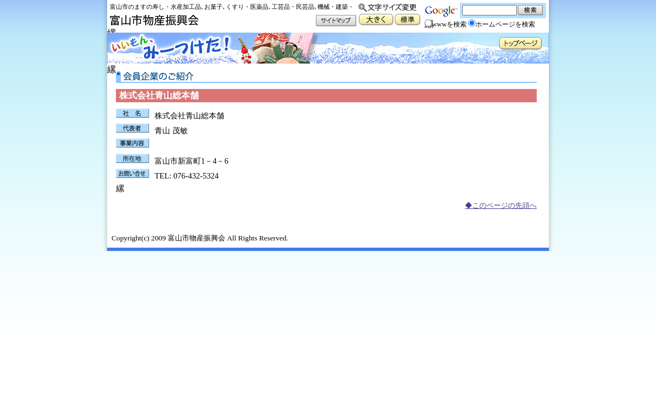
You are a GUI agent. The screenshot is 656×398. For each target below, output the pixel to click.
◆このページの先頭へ (501, 206)
